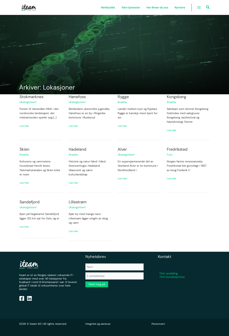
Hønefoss (78, 96)
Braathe (122, 102)
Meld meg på (97, 285)
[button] (208, 7)
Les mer (25, 126)
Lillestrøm (78, 202)
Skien (25, 149)
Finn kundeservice (172, 277)
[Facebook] (21, 298)
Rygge (123, 96)
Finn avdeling (169, 273)
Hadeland (78, 149)
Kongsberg (177, 96)
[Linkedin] (29, 298)
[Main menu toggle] (199, 7)
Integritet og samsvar (98, 324)
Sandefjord (30, 202)
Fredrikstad (177, 149)
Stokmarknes (32, 96)
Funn (170, 154)
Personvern (159, 324)
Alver (122, 149)
